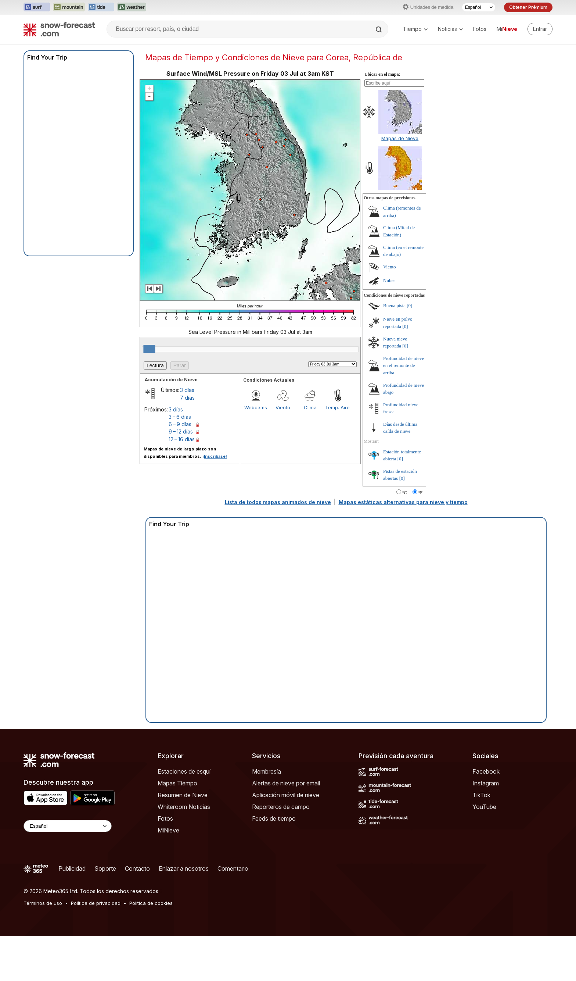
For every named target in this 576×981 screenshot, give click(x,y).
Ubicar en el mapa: (382, 74)
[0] (409, 305)
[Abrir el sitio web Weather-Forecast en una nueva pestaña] (131, 7)
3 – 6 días (180, 417)
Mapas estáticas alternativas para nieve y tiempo (403, 502)
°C (404, 492)
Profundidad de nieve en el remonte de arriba (403, 365)
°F (420, 492)
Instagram (485, 783)
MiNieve (168, 830)
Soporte (105, 868)
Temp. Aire (337, 407)
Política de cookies (151, 903)
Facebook (486, 771)
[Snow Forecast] (59, 29)
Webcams (255, 407)
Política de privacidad (95, 903)
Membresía (266, 771)
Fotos (479, 29)
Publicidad (72, 868)
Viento (283, 407)
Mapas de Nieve (399, 138)
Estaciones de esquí (184, 771)
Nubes (389, 280)
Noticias (450, 29)
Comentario (232, 868)
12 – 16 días (182, 439)
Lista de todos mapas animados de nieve (278, 502)
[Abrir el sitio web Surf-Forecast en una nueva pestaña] (37, 7)
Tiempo (415, 29)
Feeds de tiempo (274, 818)
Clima (310, 407)
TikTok (481, 795)
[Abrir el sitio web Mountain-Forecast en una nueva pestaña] (69, 7)
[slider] (149, 349)
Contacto (137, 868)
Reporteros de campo (281, 806)
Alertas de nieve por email (286, 783)
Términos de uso (43, 903)
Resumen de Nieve (183, 795)
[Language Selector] (68, 826)
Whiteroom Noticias (184, 806)
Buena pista (394, 305)
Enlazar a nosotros (184, 868)
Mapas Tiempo (177, 783)
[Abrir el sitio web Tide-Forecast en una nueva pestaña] (101, 7)
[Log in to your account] (540, 29)
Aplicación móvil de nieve (285, 795)
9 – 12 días (181, 431)
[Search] (379, 29)
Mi (507, 29)
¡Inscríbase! (214, 456)
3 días (187, 390)
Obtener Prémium (528, 7)
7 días (187, 398)
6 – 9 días (180, 424)
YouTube (484, 806)
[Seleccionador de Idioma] (478, 7)
